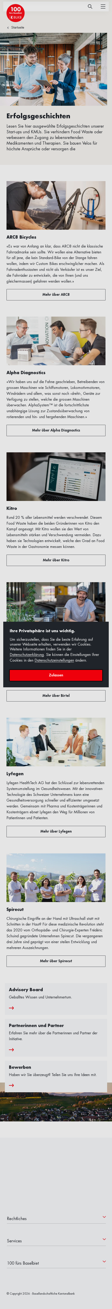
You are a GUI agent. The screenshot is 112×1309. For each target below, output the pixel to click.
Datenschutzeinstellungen (54, 660)
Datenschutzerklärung (27, 655)
